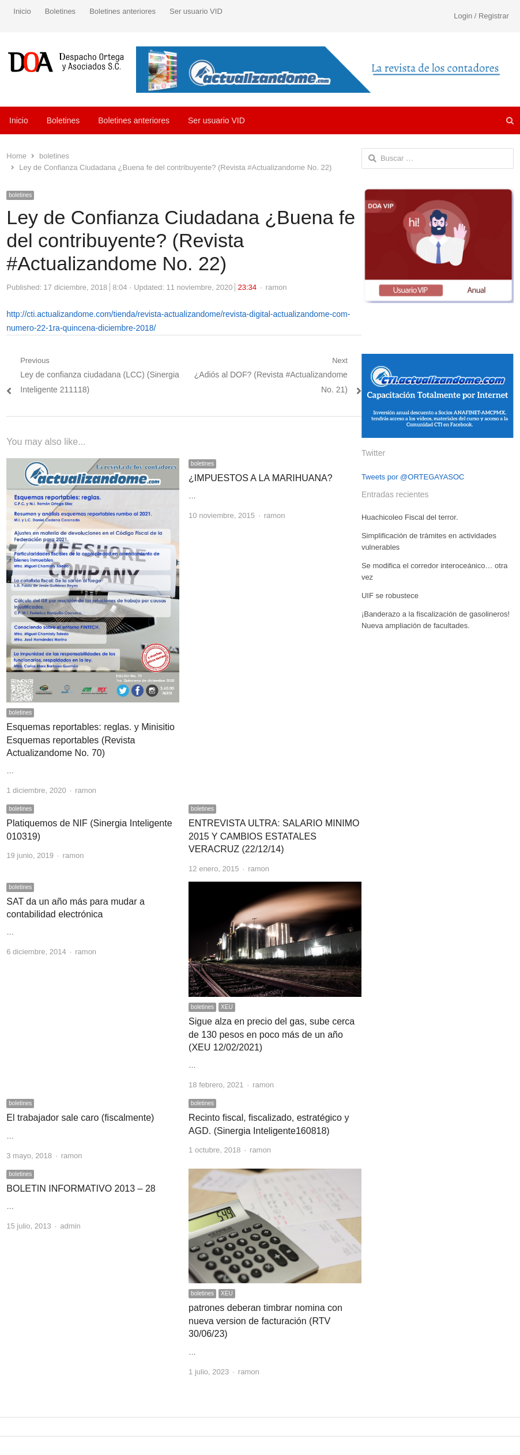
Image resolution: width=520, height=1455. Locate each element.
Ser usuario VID (196, 11)
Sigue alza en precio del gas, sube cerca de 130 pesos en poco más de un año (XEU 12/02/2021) (272, 1034)
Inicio (22, 11)
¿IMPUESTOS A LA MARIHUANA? (261, 478)
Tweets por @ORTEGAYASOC (413, 477)
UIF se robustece (390, 595)
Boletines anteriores (122, 11)
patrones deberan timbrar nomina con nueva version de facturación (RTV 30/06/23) (265, 1321)
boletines (20, 195)
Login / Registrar (481, 16)
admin (70, 1226)
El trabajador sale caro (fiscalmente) (80, 1118)
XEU (227, 1007)
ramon (276, 287)
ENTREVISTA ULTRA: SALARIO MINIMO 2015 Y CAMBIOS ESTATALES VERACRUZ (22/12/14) (274, 836)
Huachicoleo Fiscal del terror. (409, 517)
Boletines (60, 11)
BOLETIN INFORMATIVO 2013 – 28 (80, 1188)
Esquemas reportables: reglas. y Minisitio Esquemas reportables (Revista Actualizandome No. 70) (90, 740)
